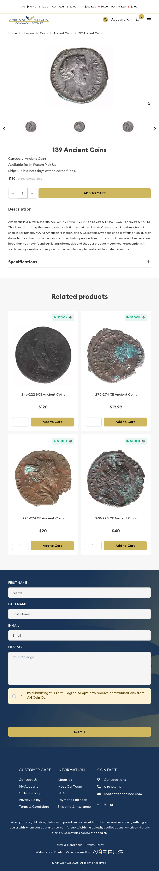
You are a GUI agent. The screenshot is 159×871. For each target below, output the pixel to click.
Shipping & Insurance (74, 806)
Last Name (17, 604)
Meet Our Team (70, 786)
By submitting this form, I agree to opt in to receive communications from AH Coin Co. (85, 695)
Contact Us (28, 779)
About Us (65, 779)
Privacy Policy (30, 800)
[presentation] (39, 715)
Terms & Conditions (34, 806)
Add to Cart (52, 422)
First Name (17, 582)
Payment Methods (72, 800)
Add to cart (95, 193)
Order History (29, 793)
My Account (28, 786)
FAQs (62, 793)
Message (16, 647)
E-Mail (13, 625)
